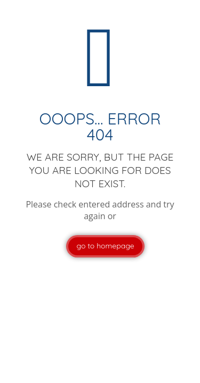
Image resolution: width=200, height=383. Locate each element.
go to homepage (105, 246)
